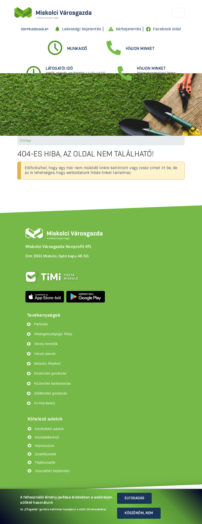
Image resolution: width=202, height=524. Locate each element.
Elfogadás (134, 498)
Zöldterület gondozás (50, 393)
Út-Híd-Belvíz (44, 403)
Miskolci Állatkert (47, 363)
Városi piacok (45, 354)
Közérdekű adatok (49, 429)
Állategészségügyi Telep (53, 334)
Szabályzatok (45, 454)
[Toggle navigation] (178, 13)
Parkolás (41, 324)
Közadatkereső (47, 437)
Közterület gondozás (50, 373)
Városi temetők (46, 344)
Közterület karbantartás (52, 383)
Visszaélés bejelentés (52, 471)
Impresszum (44, 446)
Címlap (25, 141)
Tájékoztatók (45, 462)
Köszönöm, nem (139, 513)
